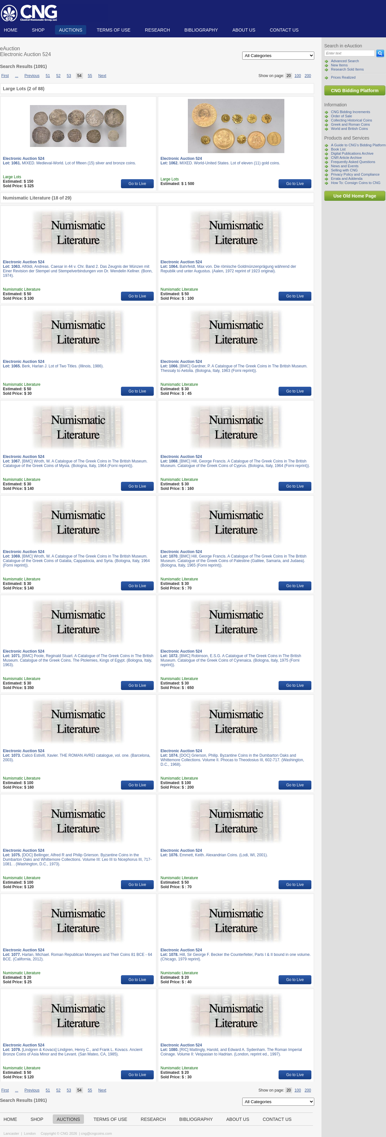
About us (243, 30)
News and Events (345, 166)
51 (48, 75)
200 (308, 75)
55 (90, 75)
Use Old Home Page (354, 196)
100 (298, 75)
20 (289, 75)
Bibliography (201, 30)
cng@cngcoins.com (96, 1133)
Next (102, 75)
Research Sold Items (347, 69)
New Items (339, 65)
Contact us (284, 30)
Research (157, 30)
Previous (32, 75)
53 (69, 75)
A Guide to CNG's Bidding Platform (358, 145)
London (30, 1133)
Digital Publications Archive (352, 153)
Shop (38, 30)
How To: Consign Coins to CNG (356, 183)
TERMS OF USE (114, 30)
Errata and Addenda (347, 178)
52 (58, 75)
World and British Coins (349, 129)
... (16, 75)
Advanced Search (345, 61)
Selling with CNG (344, 170)
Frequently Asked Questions (353, 162)
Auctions (70, 30)
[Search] (349, 53)
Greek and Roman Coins (350, 124)
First (5, 75)
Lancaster (11, 1133)
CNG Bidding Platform (355, 90)
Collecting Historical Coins (351, 120)
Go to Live (137, 183)
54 (79, 75)
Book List (338, 149)
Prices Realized (343, 77)
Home (10, 30)
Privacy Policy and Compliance (355, 174)
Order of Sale (341, 116)
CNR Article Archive (346, 158)
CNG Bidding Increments (350, 112)
